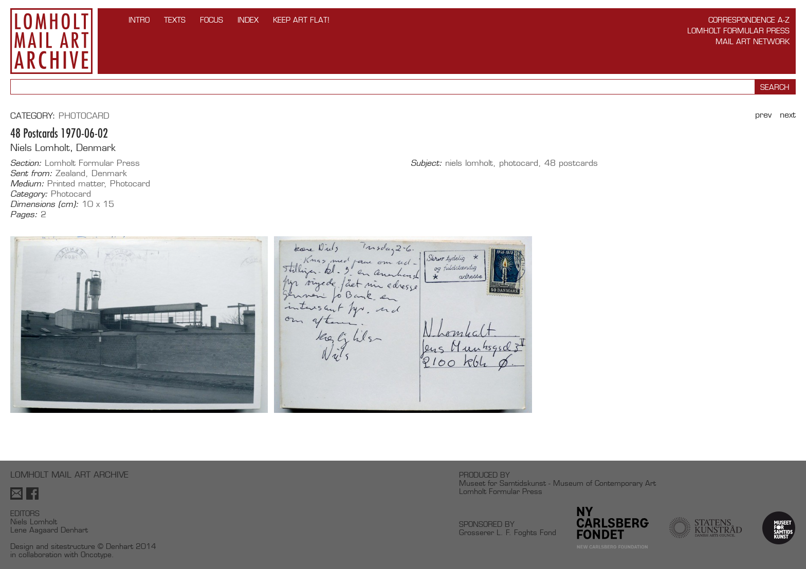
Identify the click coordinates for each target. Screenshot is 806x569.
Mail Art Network (753, 41)
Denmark (109, 173)
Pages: (24, 215)
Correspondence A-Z (749, 19)
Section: (26, 163)
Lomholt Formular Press (738, 30)
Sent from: (31, 173)
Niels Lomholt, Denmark (63, 147)
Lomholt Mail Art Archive (51, 41)
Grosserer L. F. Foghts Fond (507, 532)
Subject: (426, 163)
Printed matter (75, 183)
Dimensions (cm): (44, 204)
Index (248, 19)
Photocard (84, 116)
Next (788, 115)
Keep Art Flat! (301, 19)
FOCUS (211, 19)
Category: (29, 194)
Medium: (27, 184)
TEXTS (175, 19)
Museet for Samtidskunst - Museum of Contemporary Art (557, 483)
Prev (763, 115)
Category (31, 116)
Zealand (70, 173)
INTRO (139, 19)
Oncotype (96, 554)
